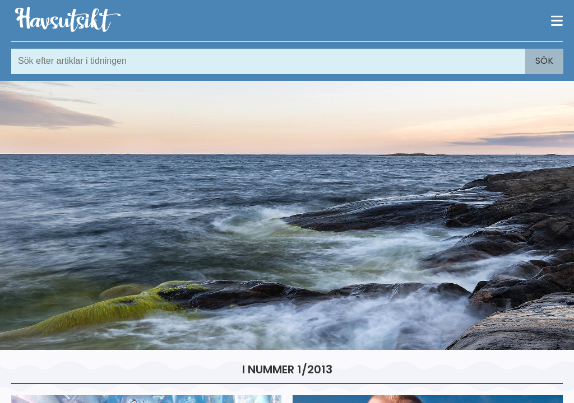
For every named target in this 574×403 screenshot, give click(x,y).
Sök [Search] (544, 60)
